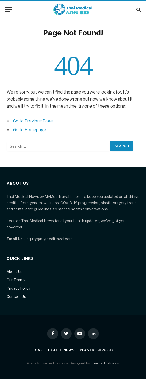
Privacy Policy (18, 288)
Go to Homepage (29, 129)
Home (37, 350)
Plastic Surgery (97, 350)
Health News (61, 350)
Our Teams (16, 280)
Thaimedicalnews (105, 363)
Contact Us (16, 296)
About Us (14, 271)
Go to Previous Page (33, 121)
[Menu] (8, 9)
